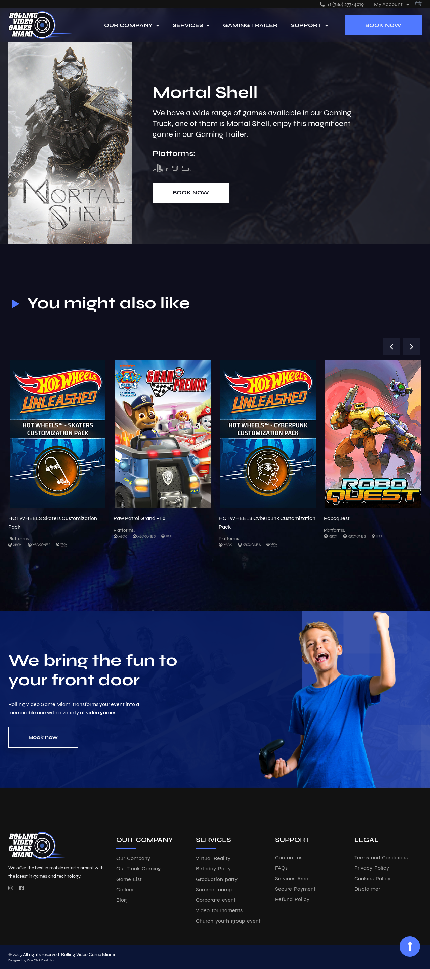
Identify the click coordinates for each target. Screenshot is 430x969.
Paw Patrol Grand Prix (139, 518)
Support (309, 25)
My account (392, 4)
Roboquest (337, 518)
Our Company (131, 25)
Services (191, 25)
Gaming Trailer (250, 25)
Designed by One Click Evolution (32, 960)
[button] (391, 346)
